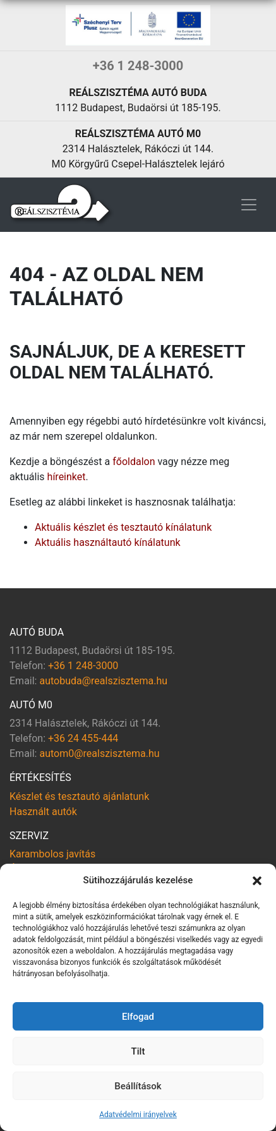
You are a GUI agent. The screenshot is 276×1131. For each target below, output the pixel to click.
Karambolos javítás (52, 854)
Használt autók (43, 812)
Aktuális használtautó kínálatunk (108, 542)
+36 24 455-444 (83, 738)
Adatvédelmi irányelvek (138, 1114)
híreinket (66, 477)
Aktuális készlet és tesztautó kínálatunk (123, 527)
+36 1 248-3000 (138, 65)
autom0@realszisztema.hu (99, 753)
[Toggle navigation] (249, 205)
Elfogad (138, 1016)
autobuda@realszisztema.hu (103, 681)
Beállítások (137, 1086)
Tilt (138, 1051)
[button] (257, 880)
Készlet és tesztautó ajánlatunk (79, 796)
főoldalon (133, 462)
